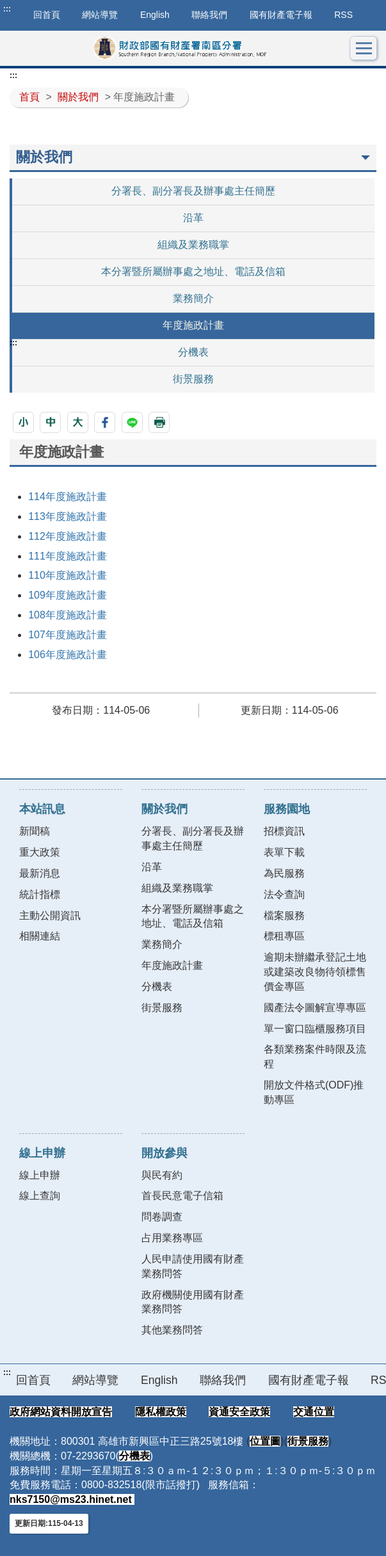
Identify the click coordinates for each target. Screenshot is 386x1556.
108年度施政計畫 (67, 614)
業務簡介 (193, 298)
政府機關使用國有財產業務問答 (192, 1302)
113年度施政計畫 (67, 516)
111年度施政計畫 (67, 556)
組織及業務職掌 (193, 244)
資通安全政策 (239, 1411)
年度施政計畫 (193, 325)
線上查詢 (39, 1195)
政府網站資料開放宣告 (61, 1411)
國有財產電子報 (281, 15)
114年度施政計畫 (67, 496)
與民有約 (161, 1175)
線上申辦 (39, 1175)
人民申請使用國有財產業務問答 (192, 1266)
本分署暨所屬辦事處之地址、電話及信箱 (193, 271)
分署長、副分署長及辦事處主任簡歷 (193, 190)
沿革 (193, 217)
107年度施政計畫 (67, 634)
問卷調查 (161, 1216)
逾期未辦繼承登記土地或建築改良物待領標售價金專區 (315, 972)
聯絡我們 (209, 15)
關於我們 (78, 96)
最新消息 (39, 873)
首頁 (29, 96)
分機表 (193, 352)
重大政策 (39, 852)
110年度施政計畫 (67, 575)
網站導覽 (100, 15)
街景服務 (193, 378)
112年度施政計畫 (67, 536)
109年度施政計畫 (67, 595)
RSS (343, 15)
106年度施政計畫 (67, 654)
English (155, 15)
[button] (23, 422)
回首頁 (33, 1380)
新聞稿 (34, 831)
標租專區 (284, 936)
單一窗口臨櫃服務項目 (315, 1028)
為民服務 (284, 873)
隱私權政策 (160, 1411)
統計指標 (39, 894)
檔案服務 (284, 915)
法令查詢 (284, 894)
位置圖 (265, 1441)
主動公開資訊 (50, 915)
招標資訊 (284, 831)
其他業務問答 (172, 1329)
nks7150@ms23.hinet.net (72, 1499)
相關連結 (39, 936)
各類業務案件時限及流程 (315, 1056)
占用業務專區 (172, 1237)
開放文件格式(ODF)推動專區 (314, 1092)
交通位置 (313, 1411)
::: (7, 8)
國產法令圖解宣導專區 (315, 1007)
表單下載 (284, 852)
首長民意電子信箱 (182, 1195)
